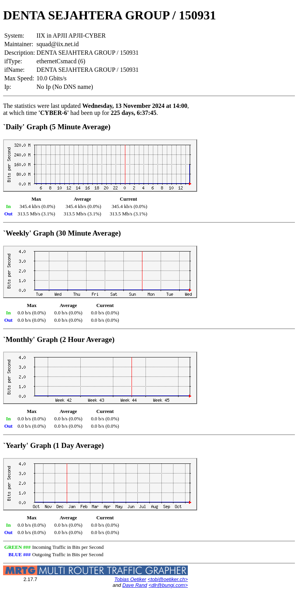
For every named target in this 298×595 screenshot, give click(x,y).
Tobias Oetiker (130, 579)
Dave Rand (134, 585)
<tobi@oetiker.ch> (167, 579)
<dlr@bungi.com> (168, 585)
